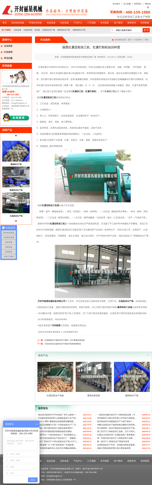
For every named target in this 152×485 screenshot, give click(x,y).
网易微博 (70, 332)
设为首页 (116, 4)
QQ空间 (41, 332)
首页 (4, 23)
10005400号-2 (95, 469)
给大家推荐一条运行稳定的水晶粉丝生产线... (116, 428)
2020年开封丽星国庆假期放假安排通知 (55, 431)
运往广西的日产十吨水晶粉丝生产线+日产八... (58, 441)
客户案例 (118, 23)
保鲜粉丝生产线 (63, 30)
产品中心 (78, 23)
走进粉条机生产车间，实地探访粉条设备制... (116, 445)
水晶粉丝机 (28, 30)
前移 (16, 136)
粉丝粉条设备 (18, 23)
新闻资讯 (131, 23)
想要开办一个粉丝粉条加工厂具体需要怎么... (57, 435)
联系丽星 (145, 23)
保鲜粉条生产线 (78, 30)
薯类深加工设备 (124, 307)
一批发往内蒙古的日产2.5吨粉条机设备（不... (117, 415)
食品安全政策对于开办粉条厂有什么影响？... (57, 415)
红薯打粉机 (90, 91)
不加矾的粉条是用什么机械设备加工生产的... (57, 418)
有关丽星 (104, 23)
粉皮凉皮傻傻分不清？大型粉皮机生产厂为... (57, 425)
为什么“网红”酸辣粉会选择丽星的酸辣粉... (56, 421)
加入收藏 (127, 4)
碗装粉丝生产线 (16, 190)
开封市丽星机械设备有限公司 (51, 301)
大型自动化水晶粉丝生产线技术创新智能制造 (63, 344)
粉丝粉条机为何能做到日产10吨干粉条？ (115, 421)
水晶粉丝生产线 (16, 216)
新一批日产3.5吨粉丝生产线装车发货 (113, 441)
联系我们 (138, 4)
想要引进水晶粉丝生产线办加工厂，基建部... (57, 438)
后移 (16, 222)
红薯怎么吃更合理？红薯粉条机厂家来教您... (116, 435)
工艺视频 (91, 23)
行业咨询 (8, 52)
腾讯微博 (56, 332)
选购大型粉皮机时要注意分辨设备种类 (114, 448)
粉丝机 (37, 30)
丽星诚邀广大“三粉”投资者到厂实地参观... (56, 445)
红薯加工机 (78, 91)
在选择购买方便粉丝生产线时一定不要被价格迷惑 (65, 340)
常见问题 (8, 58)
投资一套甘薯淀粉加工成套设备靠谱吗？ (56, 428)
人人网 (63, 332)
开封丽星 (56, 325)
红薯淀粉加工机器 (50, 205)
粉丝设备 (17, 30)
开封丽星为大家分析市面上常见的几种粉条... (116, 418)
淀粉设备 (64, 23)
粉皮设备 (51, 23)
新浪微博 (48, 332)
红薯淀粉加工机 (48, 97)
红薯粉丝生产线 (48, 30)
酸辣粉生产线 (16, 164)
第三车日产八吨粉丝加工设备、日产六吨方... (116, 431)
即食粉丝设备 (35, 23)
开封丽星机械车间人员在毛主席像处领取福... (57, 448)
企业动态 (8, 46)
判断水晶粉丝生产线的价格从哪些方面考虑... (116, 425)
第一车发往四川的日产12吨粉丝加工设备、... (116, 438)
